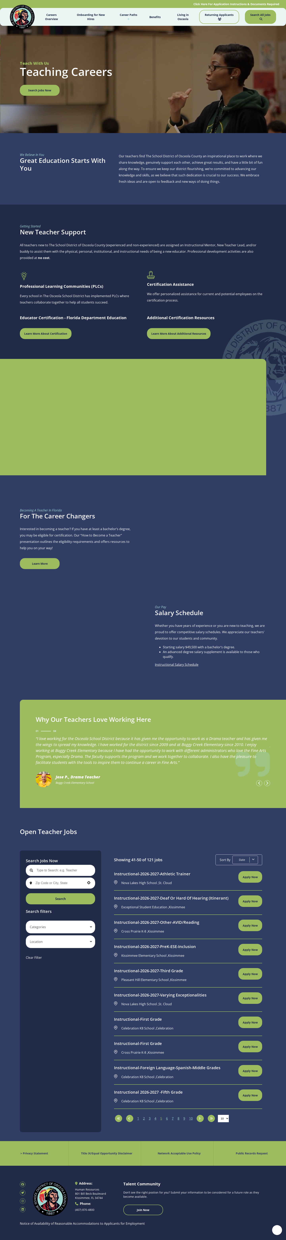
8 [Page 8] (178, 1118)
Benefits (155, 17)
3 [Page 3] (150, 1118)
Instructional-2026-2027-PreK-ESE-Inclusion (155, 946)
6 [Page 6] (167, 1118)
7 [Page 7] (173, 1118)
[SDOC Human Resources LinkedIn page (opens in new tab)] (22, 1209)
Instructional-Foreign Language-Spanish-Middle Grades (167, 1067)
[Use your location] (88, 883)
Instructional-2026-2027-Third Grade (148, 970)
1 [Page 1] (138, 1118)
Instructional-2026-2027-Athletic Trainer (152, 874)
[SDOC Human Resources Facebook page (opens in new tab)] (22, 1184)
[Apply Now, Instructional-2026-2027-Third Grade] (250, 974)
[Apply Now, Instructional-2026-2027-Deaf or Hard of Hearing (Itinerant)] (250, 901)
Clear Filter (34, 957)
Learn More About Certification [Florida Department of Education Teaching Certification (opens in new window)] (45, 333)
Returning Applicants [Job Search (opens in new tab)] (219, 16)
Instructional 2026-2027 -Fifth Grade (148, 1092)
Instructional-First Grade (138, 1019)
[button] (60, 927)
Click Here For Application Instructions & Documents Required (236, 4)
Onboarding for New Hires (91, 17)
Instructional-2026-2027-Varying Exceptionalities (160, 995)
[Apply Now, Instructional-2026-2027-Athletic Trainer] (250, 877)
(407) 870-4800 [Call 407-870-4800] (84, 1210)
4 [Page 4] (155, 1118)
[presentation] (259, 783)
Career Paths (128, 17)
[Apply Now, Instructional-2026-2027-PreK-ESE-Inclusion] (250, 949)
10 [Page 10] (191, 1118)
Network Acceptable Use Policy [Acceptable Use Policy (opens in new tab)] (179, 1153)
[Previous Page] (129, 1118)
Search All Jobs (260, 16)
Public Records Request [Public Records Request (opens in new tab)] (252, 1153)
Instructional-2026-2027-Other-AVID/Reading (156, 922)
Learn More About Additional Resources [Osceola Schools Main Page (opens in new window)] (178, 333)
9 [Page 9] (184, 1118)
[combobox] (59, 883)
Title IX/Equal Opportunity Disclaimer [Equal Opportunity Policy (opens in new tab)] (106, 1153)
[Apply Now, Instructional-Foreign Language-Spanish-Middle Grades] (250, 1071)
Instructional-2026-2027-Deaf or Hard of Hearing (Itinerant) (171, 898)
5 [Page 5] (161, 1118)
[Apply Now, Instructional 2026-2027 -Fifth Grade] (250, 1095)
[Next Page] (200, 1118)
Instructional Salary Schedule (176, 664)
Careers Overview (51, 17)
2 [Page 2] (144, 1118)
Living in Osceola (183, 17)
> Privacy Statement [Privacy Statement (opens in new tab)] (34, 1153)
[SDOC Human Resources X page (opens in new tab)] (22, 1193)
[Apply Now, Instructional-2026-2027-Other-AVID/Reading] (250, 925)
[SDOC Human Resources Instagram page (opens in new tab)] (22, 1201)
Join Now (143, 1210)
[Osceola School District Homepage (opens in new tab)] (22, 17)
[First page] (118, 1118)
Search (60, 899)
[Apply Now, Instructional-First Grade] (250, 1022)
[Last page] (211, 1118)
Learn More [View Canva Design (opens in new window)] (40, 563)
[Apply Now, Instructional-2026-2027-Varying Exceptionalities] (250, 998)
